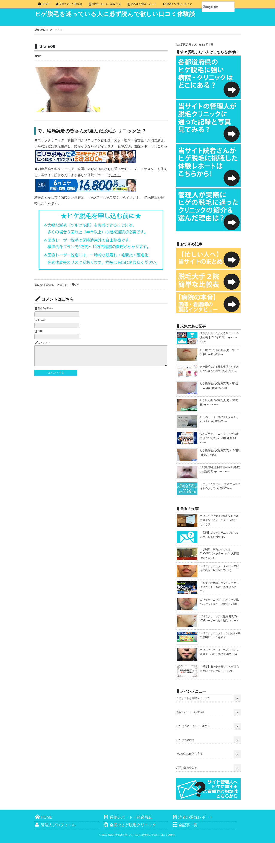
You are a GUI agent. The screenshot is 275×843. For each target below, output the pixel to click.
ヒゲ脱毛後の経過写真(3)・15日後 (220, 450)
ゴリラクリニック (51, 140)
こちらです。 (51, 203)
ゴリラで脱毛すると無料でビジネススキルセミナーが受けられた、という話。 (219, 520)
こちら (162, 146)
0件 (40, 56)
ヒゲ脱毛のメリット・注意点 (193, 725)
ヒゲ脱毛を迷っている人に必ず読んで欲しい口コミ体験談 (118, 14)
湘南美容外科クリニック (56, 169)
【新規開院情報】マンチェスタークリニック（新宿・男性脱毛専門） (219, 587)
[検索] (213, 6)
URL (40, 331)
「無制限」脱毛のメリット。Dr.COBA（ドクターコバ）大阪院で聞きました (219, 553)
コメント (64, 284)
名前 (40, 308)
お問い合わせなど (186, 767)
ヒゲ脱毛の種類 (185, 739)
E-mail (41, 320)
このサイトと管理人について (193, 698)
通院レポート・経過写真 (190, 712)
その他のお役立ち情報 (189, 753)
